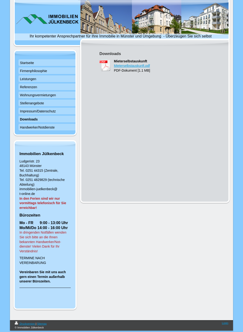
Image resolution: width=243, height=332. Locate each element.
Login (225, 323)
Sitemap (42, 323)
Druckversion (25, 323)
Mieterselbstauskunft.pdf (132, 66)
